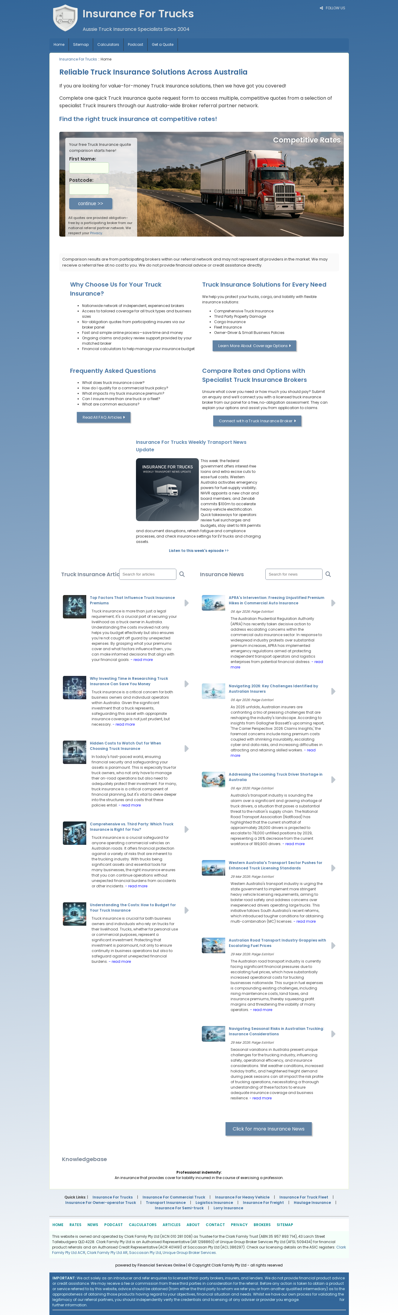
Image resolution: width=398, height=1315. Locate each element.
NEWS (92, 1224)
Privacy (96, 233)
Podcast (135, 44)
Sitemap (81, 44)
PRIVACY (239, 1224)
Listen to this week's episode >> (199, 550)
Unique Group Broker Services (189, 1252)
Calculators (108, 44)
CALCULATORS (143, 1224)
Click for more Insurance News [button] (269, 1128)
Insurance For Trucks (78, 59)
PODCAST (113, 1224)
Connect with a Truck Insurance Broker (257, 421)
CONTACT (215, 1224)
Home (59, 44)
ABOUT (193, 1224)
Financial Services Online (161, 1265)
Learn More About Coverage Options (254, 345)
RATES (75, 1224)
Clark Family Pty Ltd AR (107, 1252)
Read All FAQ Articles (104, 417)
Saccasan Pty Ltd (145, 1252)
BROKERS (262, 1224)
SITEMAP (285, 1224)
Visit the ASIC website (319, 1299)
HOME (57, 1224)
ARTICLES (172, 1224)
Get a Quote (162, 44)
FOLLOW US (332, 8)
